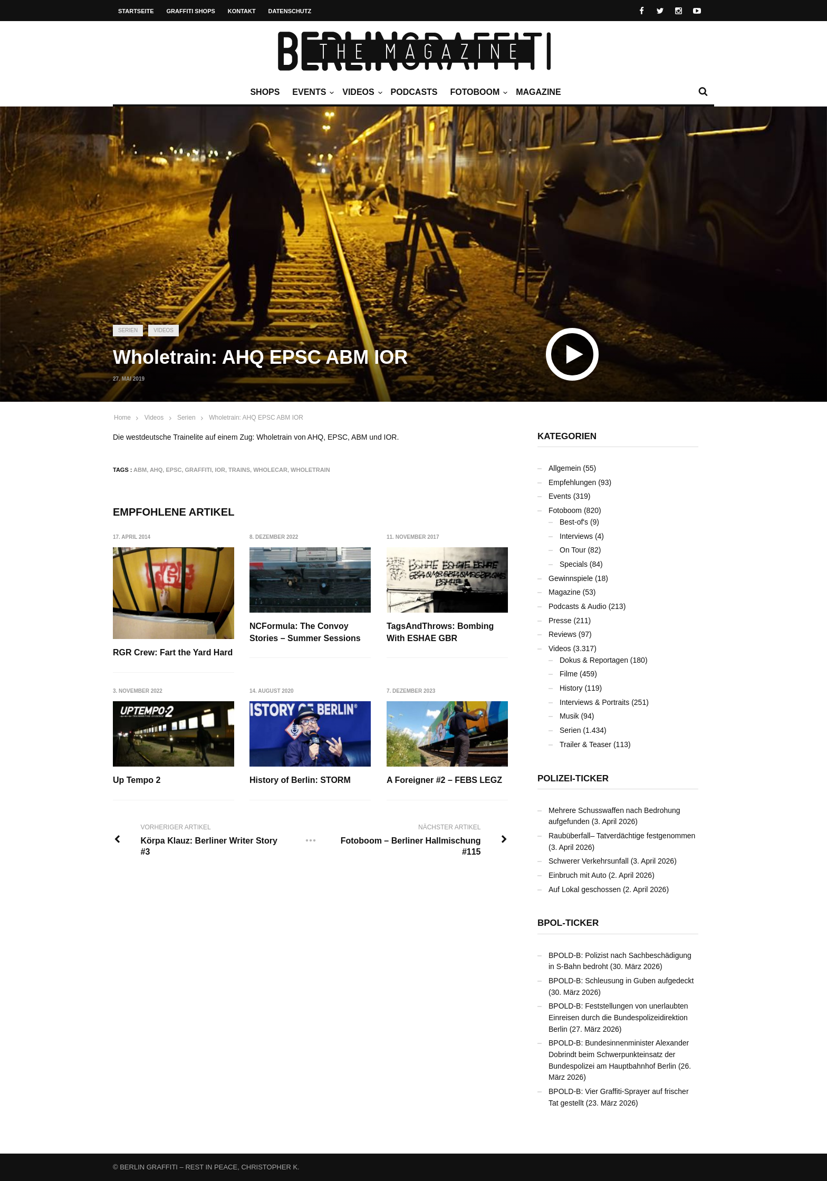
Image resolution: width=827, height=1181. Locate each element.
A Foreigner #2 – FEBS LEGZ (445, 780)
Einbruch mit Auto (578, 875)
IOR (220, 470)
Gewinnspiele (571, 578)
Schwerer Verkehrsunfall (589, 861)
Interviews (576, 536)
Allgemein (565, 468)
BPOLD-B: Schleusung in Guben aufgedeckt (621, 980)
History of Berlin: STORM (300, 780)
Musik (569, 716)
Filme (569, 674)
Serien (128, 330)
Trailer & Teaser (585, 744)
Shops (265, 92)
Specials (574, 564)
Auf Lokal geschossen (585, 889)
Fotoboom (477, 92)
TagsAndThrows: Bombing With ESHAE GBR (440, 632)
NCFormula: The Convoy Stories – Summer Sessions (305, 632)
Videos (360, 92)
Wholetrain (310, 470)
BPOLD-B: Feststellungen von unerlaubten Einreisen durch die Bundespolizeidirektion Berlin (618, 1017)
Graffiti (198, 470)
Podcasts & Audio (578, 606)
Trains (239, 470)
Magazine (538, 92)
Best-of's (574, 522)
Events (311, 92)
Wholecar (270, 470)
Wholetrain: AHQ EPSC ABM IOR (256, 417)
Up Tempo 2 (136, 780)
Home (122, 417)
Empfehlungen (572, 482)
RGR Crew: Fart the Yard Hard (173, 652)
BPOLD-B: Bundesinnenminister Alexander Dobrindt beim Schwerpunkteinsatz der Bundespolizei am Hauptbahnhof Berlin (619, 1054)
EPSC (173, 470)
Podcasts (414, 92)
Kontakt (242, 11)
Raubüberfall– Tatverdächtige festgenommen (622, 835)
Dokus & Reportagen (594, 660)
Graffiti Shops (191, 11)
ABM (140, 470)
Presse (560, 620)
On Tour (573, 550)
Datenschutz (290, 11)
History (571, 688)
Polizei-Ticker (573, 778)
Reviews (562, 634)
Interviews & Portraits (594, 702)
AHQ (156, 470)
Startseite (136, 11)
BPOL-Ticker (568, 923)
